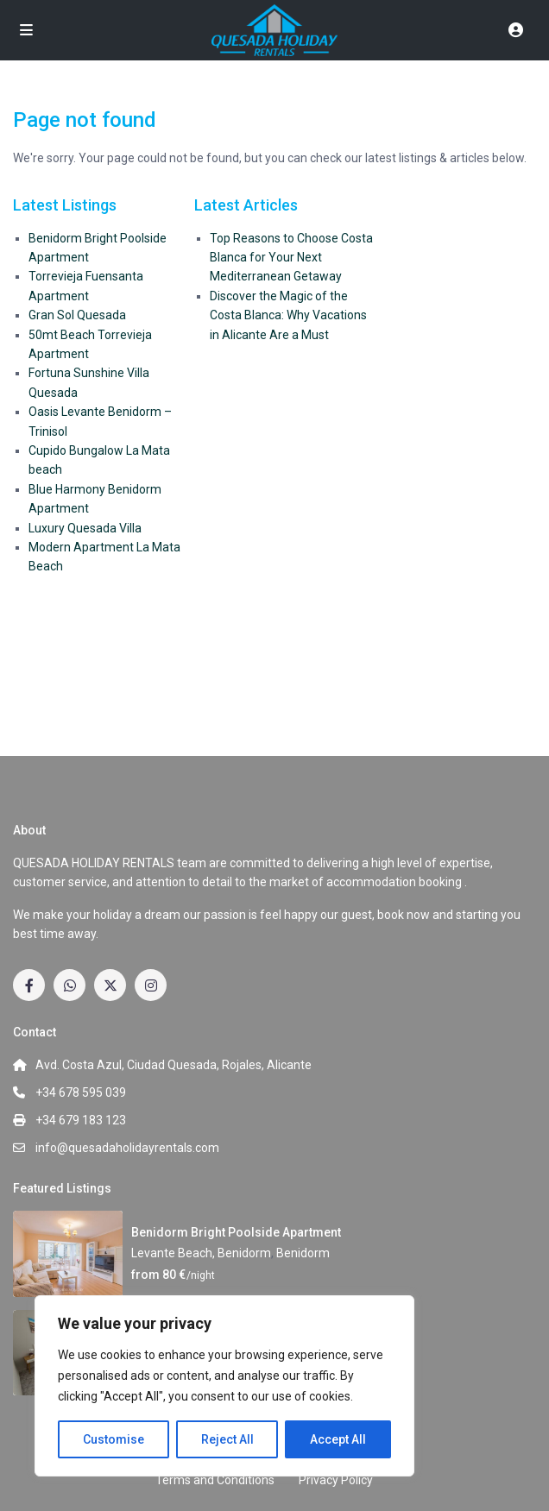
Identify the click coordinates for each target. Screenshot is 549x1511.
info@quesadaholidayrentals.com (127, 1148)
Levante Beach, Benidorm (201, 1253)
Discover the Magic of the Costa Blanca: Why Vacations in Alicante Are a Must (288, 315)
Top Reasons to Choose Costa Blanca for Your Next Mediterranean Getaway (291, 257)
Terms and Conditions (214, 1480)
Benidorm (303, 1253)
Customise (113, 1439)
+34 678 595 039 (80, 1092)
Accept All (338, 1439)
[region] (224, 1385)
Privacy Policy (336, 1480)
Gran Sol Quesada (77, 315)
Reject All (227, 1439)
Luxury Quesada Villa (85, 528)
